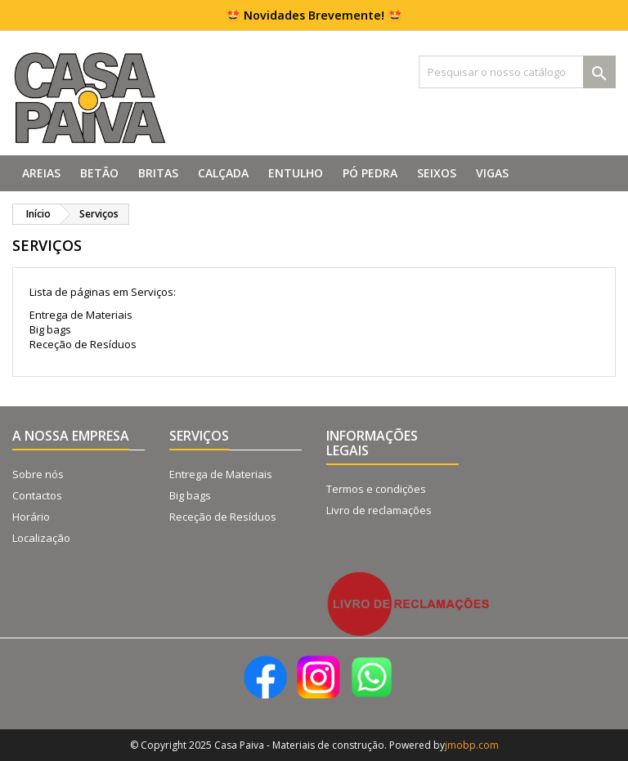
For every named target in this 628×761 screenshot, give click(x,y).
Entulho (295, 173)
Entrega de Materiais (80, 314)
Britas (158, 173)
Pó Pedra (370, 173)
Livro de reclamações (379, 510)
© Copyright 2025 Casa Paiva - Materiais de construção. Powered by (287, 745)
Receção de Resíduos (83, 344)
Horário (31, 516)
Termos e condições (376, 488)
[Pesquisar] (517, 72)
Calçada (223, 173)
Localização (41, 537)
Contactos (37, 495)
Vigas (492, 173)
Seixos (436, 173)
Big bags (50, 329)
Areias (41, 173)
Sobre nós (38, 474)
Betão (99, 173)
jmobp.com (472, 745)
